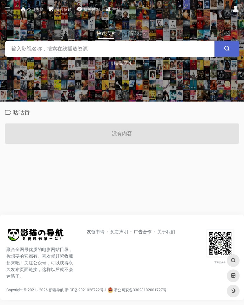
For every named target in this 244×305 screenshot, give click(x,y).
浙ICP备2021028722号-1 (86, 290)
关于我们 (166, 231)
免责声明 (119, 231)
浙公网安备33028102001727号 (137, 290)
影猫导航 (56, 290)
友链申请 (96, 231)
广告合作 (143, 231)
